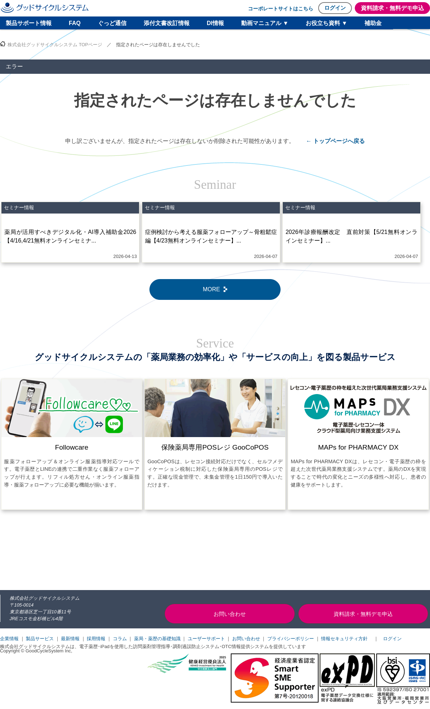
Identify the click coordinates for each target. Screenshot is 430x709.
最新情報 (70, 638)
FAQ (75, 23)
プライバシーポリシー (290, 638)
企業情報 (9, 638)
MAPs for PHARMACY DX (358, 447)
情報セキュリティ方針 (344, 638)
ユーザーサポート (206, 638)
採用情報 (96, 638)
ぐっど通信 (112, 23)
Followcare (72, 447)
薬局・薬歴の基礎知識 (157, 638)
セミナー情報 (19, 207)
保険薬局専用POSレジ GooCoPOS (214, 447)
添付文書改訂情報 (167, 23)
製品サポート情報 (29, 23)
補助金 (373, 23)
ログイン (335, 8)
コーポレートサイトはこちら (280, 8)
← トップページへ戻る (335, 141)
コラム (120, 638)
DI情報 (215, 23)
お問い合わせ (246, 638)
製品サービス (40, 638)
